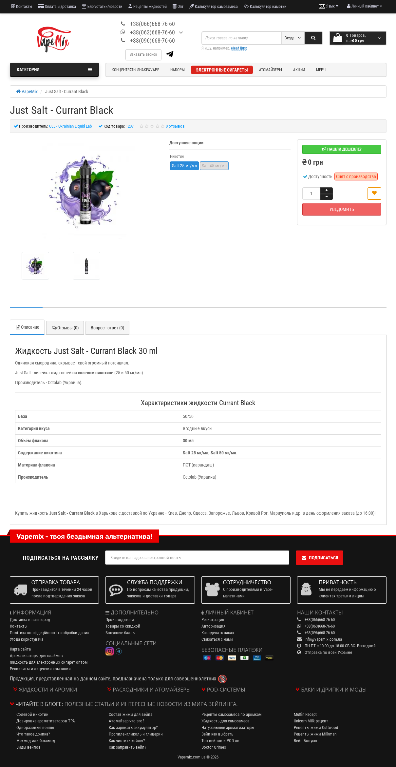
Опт (178, 6)
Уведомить (342, 209)
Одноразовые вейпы (35, 727)
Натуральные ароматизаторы (227, 727)
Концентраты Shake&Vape (135, 70)
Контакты (21, 6)
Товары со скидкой (122, 626)
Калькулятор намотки (265, 6)
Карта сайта (20, 649)
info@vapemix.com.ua (323, 639)
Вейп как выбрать (217, 734)
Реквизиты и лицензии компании (40, 668)
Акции (299, 70)
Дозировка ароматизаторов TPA (45, 720)
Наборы (177, 70)
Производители (119, 619)
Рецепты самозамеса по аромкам (231, 714)
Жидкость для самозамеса (225, 720)
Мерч (321, 70)
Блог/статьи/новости (102, 6)
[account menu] (365, 6)
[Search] (313, 38)
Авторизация (213, 626)
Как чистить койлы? (127, 740)
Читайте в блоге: (39, 704)
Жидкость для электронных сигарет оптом (48, 662)
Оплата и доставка (57, 6)
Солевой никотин (32, 714)
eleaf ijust (239, 48)
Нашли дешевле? (342, 149)
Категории (54, 69)
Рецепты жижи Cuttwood (316, 727)
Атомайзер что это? (126, 720)
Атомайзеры (270, 70)
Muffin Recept (305, 714)
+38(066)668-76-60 (152, 23)
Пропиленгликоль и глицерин (136, 734)
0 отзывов (175, 126)
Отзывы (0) (65, 327)
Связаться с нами (217, 639)
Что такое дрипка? (33, 734)
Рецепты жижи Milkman (315, 734)
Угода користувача (26, 639)
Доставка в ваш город (30, 619)
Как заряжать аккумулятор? (133, 727)
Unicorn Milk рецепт (311, 720)
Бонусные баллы (120, 632)
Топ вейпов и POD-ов (220, 740)
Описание (27, 327)
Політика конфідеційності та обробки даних (49, 632)
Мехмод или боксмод (35, 740)
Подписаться (319, 557)
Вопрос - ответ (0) (107, 327)
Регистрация (212, 619)
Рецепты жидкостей (147, 6)
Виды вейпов (28, 747)
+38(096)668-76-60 (152, 40)
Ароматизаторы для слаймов (36, 655)
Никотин (177, 156)
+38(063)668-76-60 (152, 32)
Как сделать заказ (217, 632)
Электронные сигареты (222, 70)
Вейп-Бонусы (305, 740)
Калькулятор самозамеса (213, 6)
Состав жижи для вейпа (130, 714)
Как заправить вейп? (127, 747)
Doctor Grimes (213, 747)
